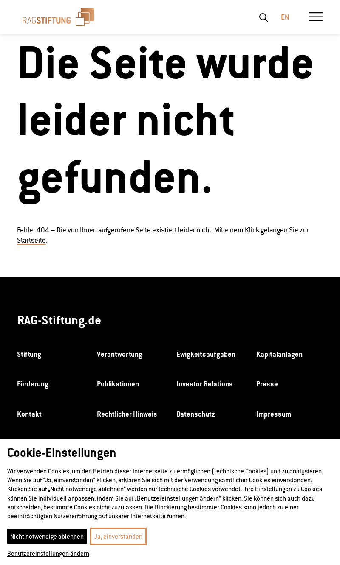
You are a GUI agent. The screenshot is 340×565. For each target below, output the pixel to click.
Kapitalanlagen (279, 354)
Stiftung (29, 354)
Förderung (32, 384)
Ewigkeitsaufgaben (205, 354)
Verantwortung (119, 354)
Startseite (31, 240)
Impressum (273, 414)
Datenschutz (195, 414)
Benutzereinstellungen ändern (48, 553)
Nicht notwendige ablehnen (47, 536)
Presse (267, 384)
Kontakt (29, 414)
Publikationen (118, 384)
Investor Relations (204, 384)
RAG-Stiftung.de (59, 320)
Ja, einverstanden (118, 536)
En (285, 17)
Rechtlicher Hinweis (127, 414)
